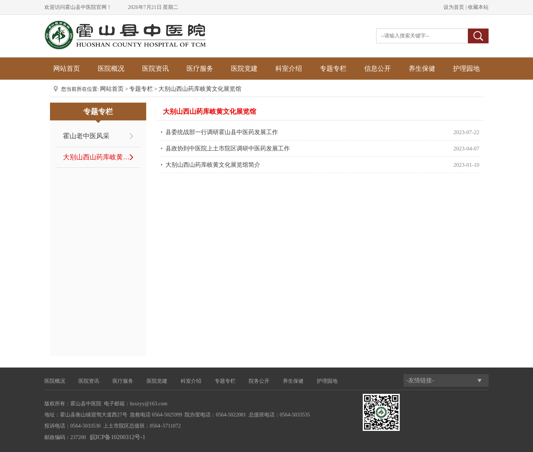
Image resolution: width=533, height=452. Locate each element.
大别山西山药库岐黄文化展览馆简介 (212, 165)
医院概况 (111, 68)
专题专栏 (333, 68)
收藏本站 (478, 7)
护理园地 (466, 68)
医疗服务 (200, 68)
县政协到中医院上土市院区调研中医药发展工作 (227, 148)
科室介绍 (288, 68)
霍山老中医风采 (86, 136)
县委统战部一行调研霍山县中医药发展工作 (221, 132)
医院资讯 (155, 68)
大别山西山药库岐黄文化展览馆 (199, 89)
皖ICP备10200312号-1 (117, 437)
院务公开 (259, 381)
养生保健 (422, 68)
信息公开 (377, 68)
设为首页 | (454, 7)
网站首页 (66, 68)
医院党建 (244, 68)
